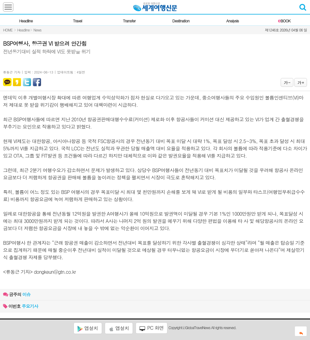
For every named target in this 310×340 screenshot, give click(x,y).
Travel (77, 21)
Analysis (232, 21)
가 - (287, 82)
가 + (301, 82)
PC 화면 (152, 328)
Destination (181, 21)
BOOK (284, 21)
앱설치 (88, 328)
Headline (26, 21)
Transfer (129, 21)
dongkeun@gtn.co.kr (55, 271)
